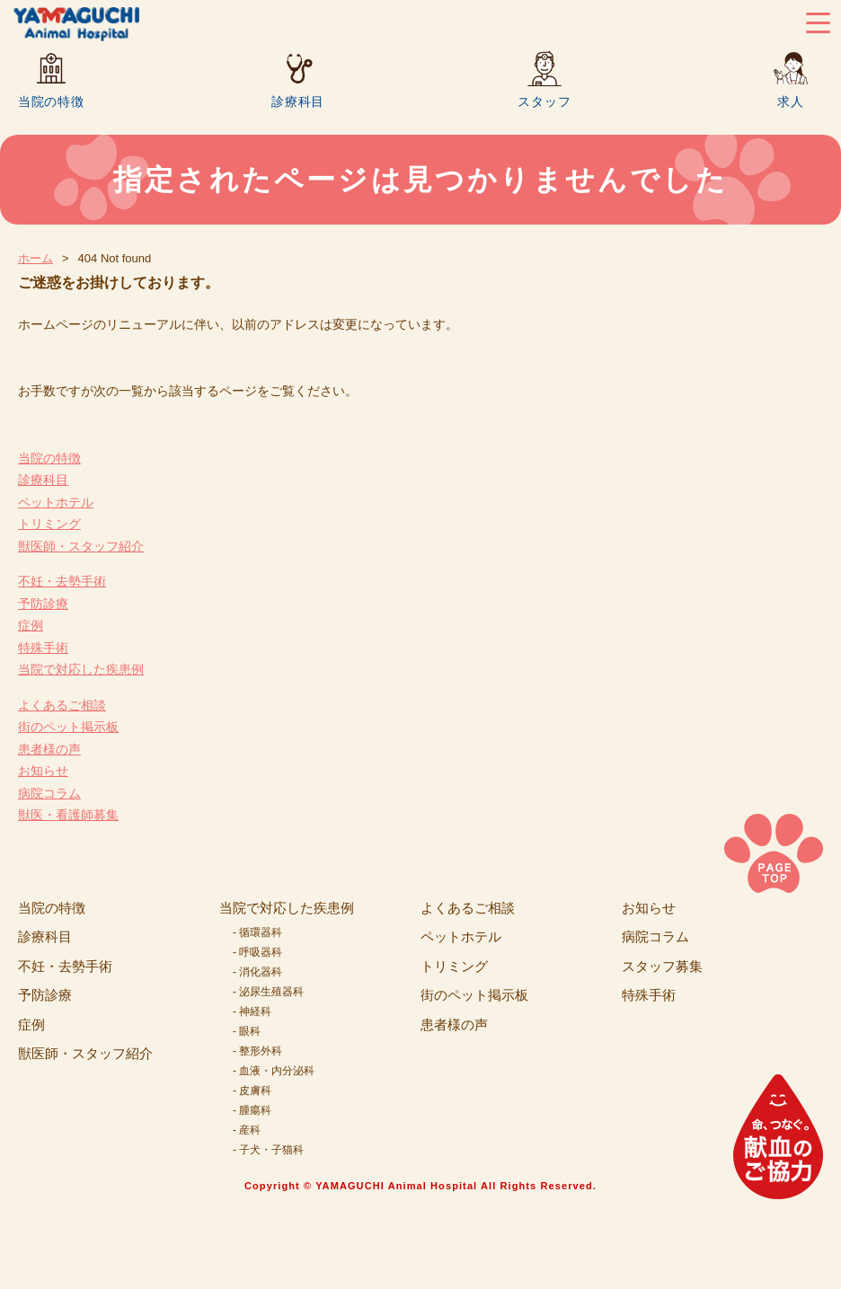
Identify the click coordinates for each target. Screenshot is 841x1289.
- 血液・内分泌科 (273, 1070)
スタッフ (544, 101)
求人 (790, 101)
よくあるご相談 (62, 705)
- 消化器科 (257, 972)
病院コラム (49, 793)
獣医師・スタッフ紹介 (81, 546)
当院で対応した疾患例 (81, 669)
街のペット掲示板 (68, 727)
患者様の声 (49, 749)
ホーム (35, 258)
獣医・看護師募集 (68, 815)
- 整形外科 (257, 1051)
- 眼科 (247, 1031)
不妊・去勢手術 (62, 581)
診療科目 (297, 101)
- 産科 (247, 1130)
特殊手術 (43, 647)
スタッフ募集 (662, 966)
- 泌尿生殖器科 (268, 991)
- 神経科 (252, 1011)
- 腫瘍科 (252, 1110)
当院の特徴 (51, 101)
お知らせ (43, 771)
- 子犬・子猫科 (268, 1149)
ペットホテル (55, 502)
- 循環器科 (257, 932)
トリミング (49, 523)
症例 (30, 625)
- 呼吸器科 (257, 952)
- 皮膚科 (252, 1090)
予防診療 (43, 603)
